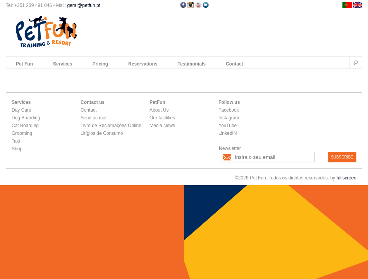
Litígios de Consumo (102, 133)
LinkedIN (227, 133)
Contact (234, 64)
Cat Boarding (25, 125)
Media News (162, 125)
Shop (17, 149)
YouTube (227, 125)
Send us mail (94, 118)
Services (62, 64)
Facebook (228, 110)
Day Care (21, 110)
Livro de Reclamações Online (111, 125)
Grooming (22, 133)
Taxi (16, 141)
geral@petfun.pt (83, 5)
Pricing (100, 64)
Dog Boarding (26, 118)
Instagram (228, 118)
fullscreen (346, 178)
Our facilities (162, 118)
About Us (159, 110)
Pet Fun (24, 64)
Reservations (142, 64)
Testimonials (191, 64)
